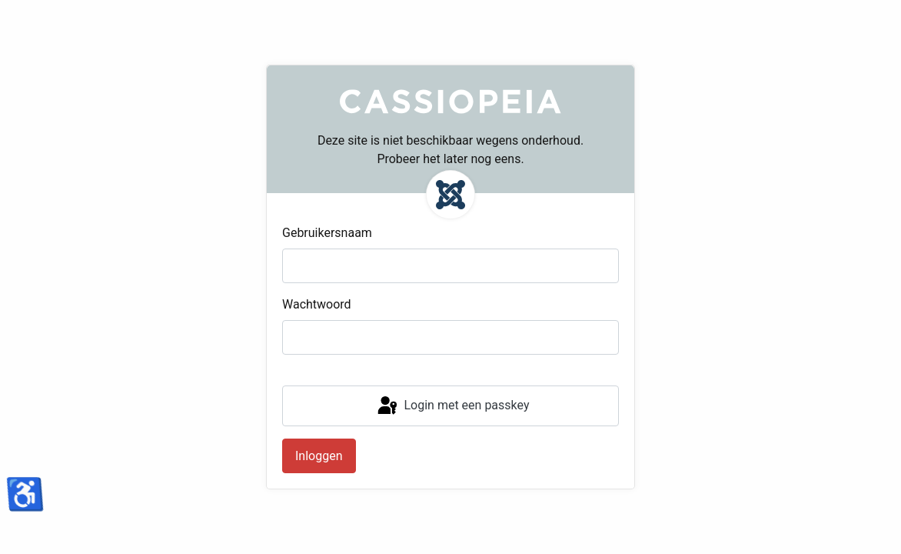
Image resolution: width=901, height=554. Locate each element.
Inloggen (319, 456)
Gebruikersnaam (327, 232)
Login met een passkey (452, 406)
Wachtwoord (316, 304)
